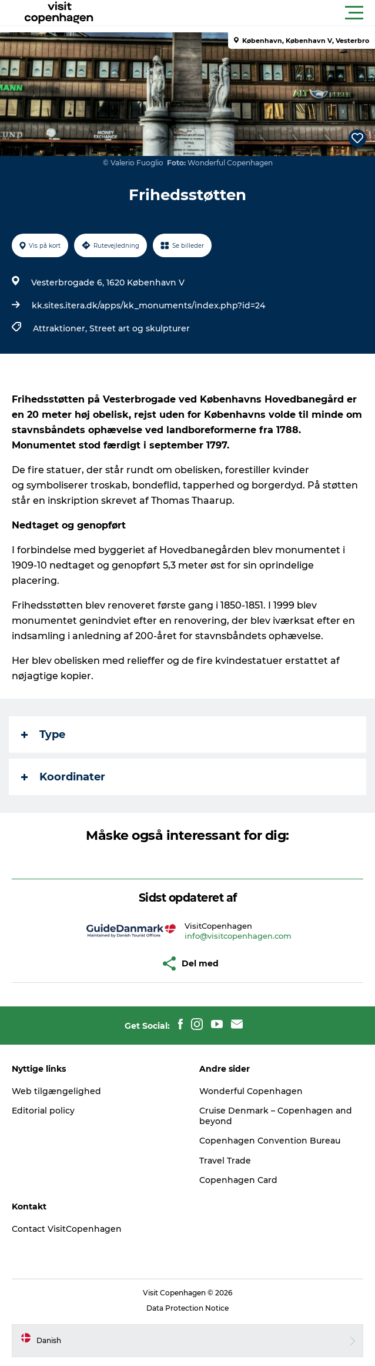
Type (43, 734)
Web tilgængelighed (56, 1091)
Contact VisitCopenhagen (67, 1229)
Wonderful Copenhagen (251, 1091)
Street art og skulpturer (139, 328)
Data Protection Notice (187, 1308)
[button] (240, 13)
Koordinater (63, 776)
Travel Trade (225, 1160)
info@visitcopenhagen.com (238, 935)
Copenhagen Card (238, 1180)
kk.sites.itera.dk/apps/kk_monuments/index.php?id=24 (148, 305)
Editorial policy (43, 1110)
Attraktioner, (61, 328)
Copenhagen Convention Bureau (269, 1140)
